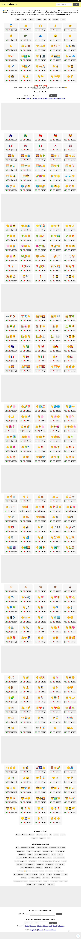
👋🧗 (11, 687)
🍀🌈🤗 (25, 256)
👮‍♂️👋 (11, 728)
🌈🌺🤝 (40, 176)
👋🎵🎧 (55, 527)
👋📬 (55, 607)
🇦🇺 (10, 135)
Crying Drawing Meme (20, 861)
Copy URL (53, 95)
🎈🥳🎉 (40, 266)
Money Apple (49, 864)
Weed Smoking (56, 877)
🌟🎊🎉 (40, 225)
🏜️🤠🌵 (70, 316)
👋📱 (70, 607)
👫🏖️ (70, 717)
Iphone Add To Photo (59, 857)
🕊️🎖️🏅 (40, 728)
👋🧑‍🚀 (11, 76)
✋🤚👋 (55, 818)
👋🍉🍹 (70, 447)
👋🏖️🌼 (55, 537)
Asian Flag (57, 874)
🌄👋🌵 (40, 155)
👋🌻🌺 (54, 426)
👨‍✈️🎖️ (55, 717)
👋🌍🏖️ (40, 406)
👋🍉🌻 (55, 447)
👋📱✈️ (11, 617)
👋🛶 (40, 627)
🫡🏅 (40, 808)
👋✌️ (70, 76)
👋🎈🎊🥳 (55, 506)
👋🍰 (55, 496)
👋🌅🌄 (25, 366)
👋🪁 (40, 697)
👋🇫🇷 (11, 356)
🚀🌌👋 (40, 767)
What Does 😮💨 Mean (24, 871)
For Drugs (23, 877)
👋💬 (26, 607)
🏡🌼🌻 (11, 336)
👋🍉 (40, 447)
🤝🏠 (55, 777)
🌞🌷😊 (11, 225)
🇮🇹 (40, 145)
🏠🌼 (55, 326)
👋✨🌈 (25, 707)
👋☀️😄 (55, 76)
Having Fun (39, 867)
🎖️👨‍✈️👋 (70, 276)
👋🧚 (55, 687)
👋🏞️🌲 (25, 56)
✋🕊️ (40, 818)
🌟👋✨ (70, 225)
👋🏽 (40, 587)
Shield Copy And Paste (31, 874)
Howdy (63, 834)
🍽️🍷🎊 (70, 256)
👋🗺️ (40, 617)
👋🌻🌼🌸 (70, 426)
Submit (59, 914)
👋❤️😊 (55, 707)
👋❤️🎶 (40, 707)
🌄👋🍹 (55, 155)
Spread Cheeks (41, 884)
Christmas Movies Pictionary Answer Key (49, 861)
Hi (49, 19)
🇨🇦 (40, 135)
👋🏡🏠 (70, 547)
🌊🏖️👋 (70, 176)
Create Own (49, 871)
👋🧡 (70, 687)
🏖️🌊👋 (25, 316)
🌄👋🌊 (25, 155)
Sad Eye (46, 881)
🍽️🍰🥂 (55, 256)
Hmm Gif (42, 874)
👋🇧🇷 (26, 346)
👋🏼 (25, 587)
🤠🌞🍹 (55, 788)
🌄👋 (11, 155)
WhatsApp (62, 98)
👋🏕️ (40, 537)
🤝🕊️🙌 (11, 788)
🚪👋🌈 (55, 767)
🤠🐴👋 (11, 808)
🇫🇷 (10, 145)
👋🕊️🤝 (25, 617)
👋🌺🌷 (10, 426)
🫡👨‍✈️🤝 (70, 808)
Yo (48, 838)
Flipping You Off (31, 884)
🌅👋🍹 (70, 165)
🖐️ (55, 728)
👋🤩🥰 (70, 637)
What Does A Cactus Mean (42, 854)
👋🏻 (10, 587)
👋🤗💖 (70, 627)
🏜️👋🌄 (40, 316)
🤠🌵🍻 (70, 788)
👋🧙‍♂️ (40, 687)
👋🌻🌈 (25, 426)
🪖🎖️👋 (25, 808)
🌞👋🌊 (25, 225)
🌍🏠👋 (11, 186)
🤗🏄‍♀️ (70, 767)
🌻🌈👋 (55, 246)
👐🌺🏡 (70, 707)
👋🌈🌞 (70, 366)
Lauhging (49, 874)
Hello (45, 19)
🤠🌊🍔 (25, 788)
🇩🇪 (55, 135)
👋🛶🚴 (40, 66)
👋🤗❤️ (11, 637)
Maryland (30, 854)
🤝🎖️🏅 (40, 777)
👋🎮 (70, 517)
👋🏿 (70, 587)
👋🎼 (11, 537)
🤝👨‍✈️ (70, 777)
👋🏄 (26, 537)
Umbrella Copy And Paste (27, 847)
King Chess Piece (59, 864)
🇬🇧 (25, 145)
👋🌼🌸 (25, 436)
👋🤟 (40, 637)
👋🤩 (55, 637)
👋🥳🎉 (40, 677)
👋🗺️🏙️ (55, 617)
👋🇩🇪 (55, 346)
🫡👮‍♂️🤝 (25, 818)
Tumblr (56, 98)
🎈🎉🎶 (25, 266)
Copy (14, 30)
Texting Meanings (18, 874)
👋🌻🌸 (40, 426)
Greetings (55, 19)
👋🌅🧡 (55, 366)
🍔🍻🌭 (40, 256)
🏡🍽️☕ (55, 336)
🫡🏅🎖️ (55, 808)
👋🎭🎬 (70, 46)
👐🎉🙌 (25, 717)
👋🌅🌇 (40, 366)
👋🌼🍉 (55, 436)
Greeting (24, 19)
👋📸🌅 (55, 56)
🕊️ (25, 728)
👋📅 (40, 607)
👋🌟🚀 (25, 416)
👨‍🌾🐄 (40, 717)
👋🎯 (11, 527)
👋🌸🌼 (55, 416)
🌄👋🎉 (70, 155)
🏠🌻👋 (40, 326)
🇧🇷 (25, 135)
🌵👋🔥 (70, 236)
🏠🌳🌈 (11, 326)
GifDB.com (53, 930)
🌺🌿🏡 (40, 246)
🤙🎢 (11, 777)
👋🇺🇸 (70, 356)
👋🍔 (26, 457)
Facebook (34, 98)
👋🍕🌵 (55, 457)
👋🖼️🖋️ (25, 66)
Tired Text (64, 874)
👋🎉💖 (71, 506)
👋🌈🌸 (11, 406)
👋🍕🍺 (70, 457)
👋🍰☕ (70, 496)
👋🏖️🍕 (70, 537)
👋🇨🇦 (40, 346)
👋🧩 (11, 697)
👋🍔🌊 (40, 457)
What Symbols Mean (38, 871)
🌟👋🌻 (55, 225)
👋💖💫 (70, 597)
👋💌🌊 (25, 597)
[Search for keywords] (64, 4)
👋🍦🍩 (25, 46)
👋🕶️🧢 (70, 56)
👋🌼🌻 (40, 436)
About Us (40, 930)
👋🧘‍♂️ (26, 76)
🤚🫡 (26, 777)
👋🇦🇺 (11, 346)
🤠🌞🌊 (40, 788)
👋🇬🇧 (26, 356)
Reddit (51, 98)
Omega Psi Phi (48, 867)
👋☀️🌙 (70, 697)
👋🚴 (26, 627)
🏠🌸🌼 (25, 326)
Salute (17, 19)
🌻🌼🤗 (70, 246)
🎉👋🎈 (70, 266)
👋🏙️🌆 (11, 547)
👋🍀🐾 (25, 447)
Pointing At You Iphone (35, 881)
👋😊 (70, 617)
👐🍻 (11, 717)
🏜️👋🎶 (55, 316)
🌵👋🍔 (25, 236)
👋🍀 (70, 436)
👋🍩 (40, 496)
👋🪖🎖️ (55, 697)
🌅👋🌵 (55, 165)
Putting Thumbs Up (42, 847)
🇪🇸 (70, 135)
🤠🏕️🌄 (40, 798)
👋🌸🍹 (70, 416)
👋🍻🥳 (40, 46)
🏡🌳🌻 (70, 326)
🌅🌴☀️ (25, 165)
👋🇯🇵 (55, 356)
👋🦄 (55, 677)
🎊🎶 (26, 276)
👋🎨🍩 (40, 517)
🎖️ (40, 276)
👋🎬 (55, 517)
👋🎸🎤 (70, 527)
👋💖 (40, 597)
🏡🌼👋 (25, 336)
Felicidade (57, 867)
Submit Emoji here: (24, 914)
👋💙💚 (11, 607)
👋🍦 (26, 496)
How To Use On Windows (27, 867)
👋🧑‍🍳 (55, 66)
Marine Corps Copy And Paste (57, 847)
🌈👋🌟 (55, 176)
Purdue (29, 851)
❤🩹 (17, 847)
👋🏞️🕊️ (55, 547)
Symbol (46, 930)
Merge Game (22, 854)
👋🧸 (26, 697)
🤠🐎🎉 (70, 798)
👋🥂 (11, 677)
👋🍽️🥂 (10, 506)
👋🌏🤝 (70, 406)
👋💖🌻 (55, 597)
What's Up (34, 838)
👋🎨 (26, 517)
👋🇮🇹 (40, 356)
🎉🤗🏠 (11, 276)
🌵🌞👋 (11, 236)
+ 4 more (63, 19)
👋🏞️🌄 (25, 547)
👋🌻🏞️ (11, 436)
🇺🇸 (70, 145)
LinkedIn (40, 98)
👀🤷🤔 (70, 336)
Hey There (42, 838)
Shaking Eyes (40, 864)
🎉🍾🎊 (55, 266)
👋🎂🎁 (40, 506)
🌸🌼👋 (25, 246)
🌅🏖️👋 (40, 165)
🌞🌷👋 (70, 186)
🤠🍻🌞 (25, 798)
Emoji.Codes (33, 930)
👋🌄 (11, 366)
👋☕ (11, 707)
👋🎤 (11, 517)
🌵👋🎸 (40, 236)
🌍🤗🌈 (40, 186)
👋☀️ (40, 76)
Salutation (31, 19)
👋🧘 (26, 687)
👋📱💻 (40, 56)
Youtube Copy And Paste (44, 857)
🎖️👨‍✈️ (55, 276)
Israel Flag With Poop (34, 877)
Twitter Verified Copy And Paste (59, 881)
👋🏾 (55, 587)
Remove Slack (32, 861)
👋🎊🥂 (55, 46)
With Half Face (20, 851)
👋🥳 (26, 677)
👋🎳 (26, 527)
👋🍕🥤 (11, 496)
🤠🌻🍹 (11, 798)
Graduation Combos (48, 851)
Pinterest (45, 98)
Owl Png (60, 854)
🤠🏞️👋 (55, 798)
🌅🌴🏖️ (11, 165)
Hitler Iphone (46, 877)
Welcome (38, 19)
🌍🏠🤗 (25, 186)
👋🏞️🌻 (40, 547)
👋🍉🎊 (11, 457)
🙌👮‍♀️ (26, 767)
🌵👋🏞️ (55, 236)
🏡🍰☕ (40, 336)
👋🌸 (40, 416)
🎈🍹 (11, 266)
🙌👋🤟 (11, 767)
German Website (60, 851)
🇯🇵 (55, 145)
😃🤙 (70, 728)
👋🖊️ (11, 66)
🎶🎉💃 (11, 316)
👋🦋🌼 (70, 677)
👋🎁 (25, 506)
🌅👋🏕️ (11, 176)
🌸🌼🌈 (11, 246)
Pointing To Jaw (59, 871)
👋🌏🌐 (55, 406)
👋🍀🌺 (11, 447)
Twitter (28, 98)
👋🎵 (40, 527)
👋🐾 (11, 597)
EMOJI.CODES (4, 1)
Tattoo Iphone (36, 851)
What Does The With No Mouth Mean (26, 857)
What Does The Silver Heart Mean (25, 864)
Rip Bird (53, 854)
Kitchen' (64, 861)
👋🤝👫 (25, 637)
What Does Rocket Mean (20, 881)
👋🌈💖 (25, 406)
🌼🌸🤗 (11, 256)
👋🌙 (11, 416)
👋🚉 (11, 627)
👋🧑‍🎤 (70, 66)
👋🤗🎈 (55, 627)
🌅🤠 (26, 176)
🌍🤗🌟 (55, 186)
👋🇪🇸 (70, 346)
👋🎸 (11, 56)
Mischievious (51, 884)
